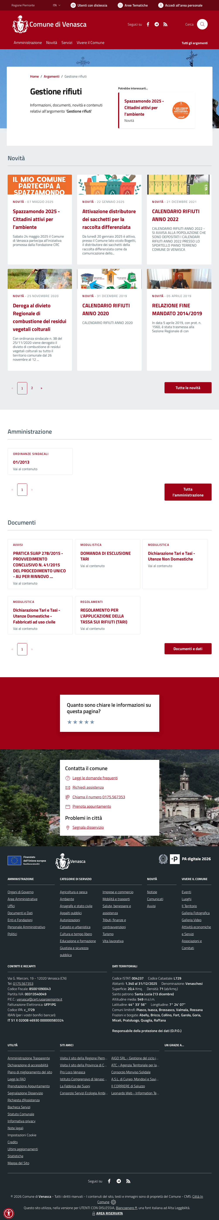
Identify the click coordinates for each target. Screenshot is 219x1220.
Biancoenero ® (126, 1207)
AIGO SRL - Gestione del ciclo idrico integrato (144, 1058)
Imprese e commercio (118, 892)
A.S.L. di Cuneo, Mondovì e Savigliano (138, 1079)
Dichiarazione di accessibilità (28, 1065)
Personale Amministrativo (26, 926)
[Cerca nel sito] (202, 24)
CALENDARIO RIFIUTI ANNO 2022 (176, 215)
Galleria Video (191, 919)
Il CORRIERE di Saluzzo (128, 1086)
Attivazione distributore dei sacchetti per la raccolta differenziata (109, 219)
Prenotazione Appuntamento (29, 1086)
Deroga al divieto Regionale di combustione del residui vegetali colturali (39, 317)
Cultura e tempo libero (76, 933)
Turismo (108, 933)
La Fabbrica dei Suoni (75, 1086)
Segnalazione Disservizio (25, 1093)
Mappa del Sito (18, 1163)
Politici (12, 933)
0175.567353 (23, 983)
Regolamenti (91, 601)
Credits (13, 1142)
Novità (19, 201)
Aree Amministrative (22, 899)
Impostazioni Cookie (22, 1135)
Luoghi (186, 899)
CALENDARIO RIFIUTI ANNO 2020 (106, 309)
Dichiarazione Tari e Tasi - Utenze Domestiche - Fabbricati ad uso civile (36, 616)
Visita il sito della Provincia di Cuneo (85, 1065)
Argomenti (51, 76)
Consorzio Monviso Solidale (131, 1072)
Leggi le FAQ (17, 1079)
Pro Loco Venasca (72, 1072)
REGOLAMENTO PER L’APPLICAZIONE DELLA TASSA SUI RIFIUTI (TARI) (103, 616)
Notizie (152, 892)
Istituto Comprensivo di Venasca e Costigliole (92, 1079)
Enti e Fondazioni (20, 919)
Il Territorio (189, 905)
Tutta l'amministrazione (188, 492)
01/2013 (21, 462)
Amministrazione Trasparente (29, 1058)
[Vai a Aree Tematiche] (132, 5)
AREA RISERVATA (107, 1213)
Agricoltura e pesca (73, 892)
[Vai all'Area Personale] (180, 5)
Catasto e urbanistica (75, 926)
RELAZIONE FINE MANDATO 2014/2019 (177, 309)
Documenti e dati (187, 649)
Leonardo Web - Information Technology (140, 1093)
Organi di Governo (21, 892)
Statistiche (15, 1156)
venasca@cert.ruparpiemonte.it (39, 999)
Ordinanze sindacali (31, 453)
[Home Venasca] (52, 24)
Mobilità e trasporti (116, 899)
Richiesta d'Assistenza (24, 1100)
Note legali (15, 1128)
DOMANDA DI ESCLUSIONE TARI (105, 556)
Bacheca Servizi (19, 1107)
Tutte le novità (188, 388)
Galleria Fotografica (196, 912)
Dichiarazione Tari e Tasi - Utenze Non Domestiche (171, 556)
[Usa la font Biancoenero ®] (88, 5)
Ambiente (67, 899)
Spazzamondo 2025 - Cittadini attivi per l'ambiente (144, 107)
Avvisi (18, 544)
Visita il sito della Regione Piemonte (86, 1058)
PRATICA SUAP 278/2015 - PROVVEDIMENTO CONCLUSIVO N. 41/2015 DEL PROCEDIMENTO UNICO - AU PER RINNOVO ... (39, 565)
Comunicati (155, 899)
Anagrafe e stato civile (76, 905)
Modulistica (91, 544)
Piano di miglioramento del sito (30, 1072)
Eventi (186, 892)
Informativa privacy (22, 1121)
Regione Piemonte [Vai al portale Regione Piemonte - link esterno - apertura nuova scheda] (23, 5)
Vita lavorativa (113, 940)
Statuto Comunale (21, 1114)
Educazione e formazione (78, 940)
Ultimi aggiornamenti (23, 1149)
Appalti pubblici (71, 912)
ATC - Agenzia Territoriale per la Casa (138, 1065)
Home (34, 76)
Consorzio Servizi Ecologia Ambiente (86, 1093)
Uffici (11, 905)
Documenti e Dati (20, 912)
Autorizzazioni (70, 919)
